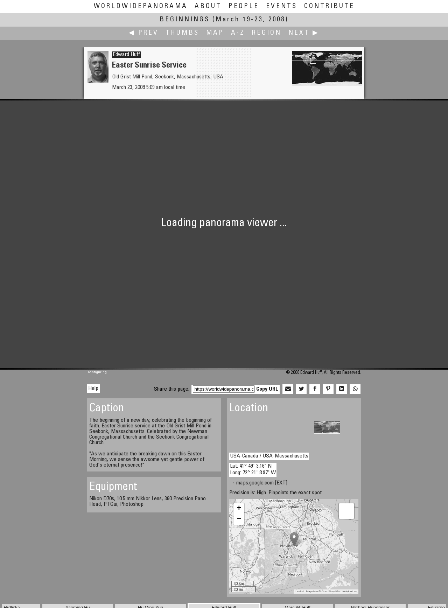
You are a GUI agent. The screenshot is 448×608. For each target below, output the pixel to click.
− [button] (239, 519)
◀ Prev (144, 33)
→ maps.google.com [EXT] (258, 483)
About (208, 6)
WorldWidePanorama (141, 6)
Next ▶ (303, 33)
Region (266, 33)
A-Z (238, 33)
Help (93, 388)
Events (281, 6)
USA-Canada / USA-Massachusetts (269, 456)
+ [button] (239, 508)
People (244, 6)
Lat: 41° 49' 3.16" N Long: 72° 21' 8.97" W (253, 469)
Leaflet (299, 591)
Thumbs (182, 33)
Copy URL (267, 389)
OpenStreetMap (331, 591)
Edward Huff (126, 54)
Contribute (329, 6)
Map (215, 33)
